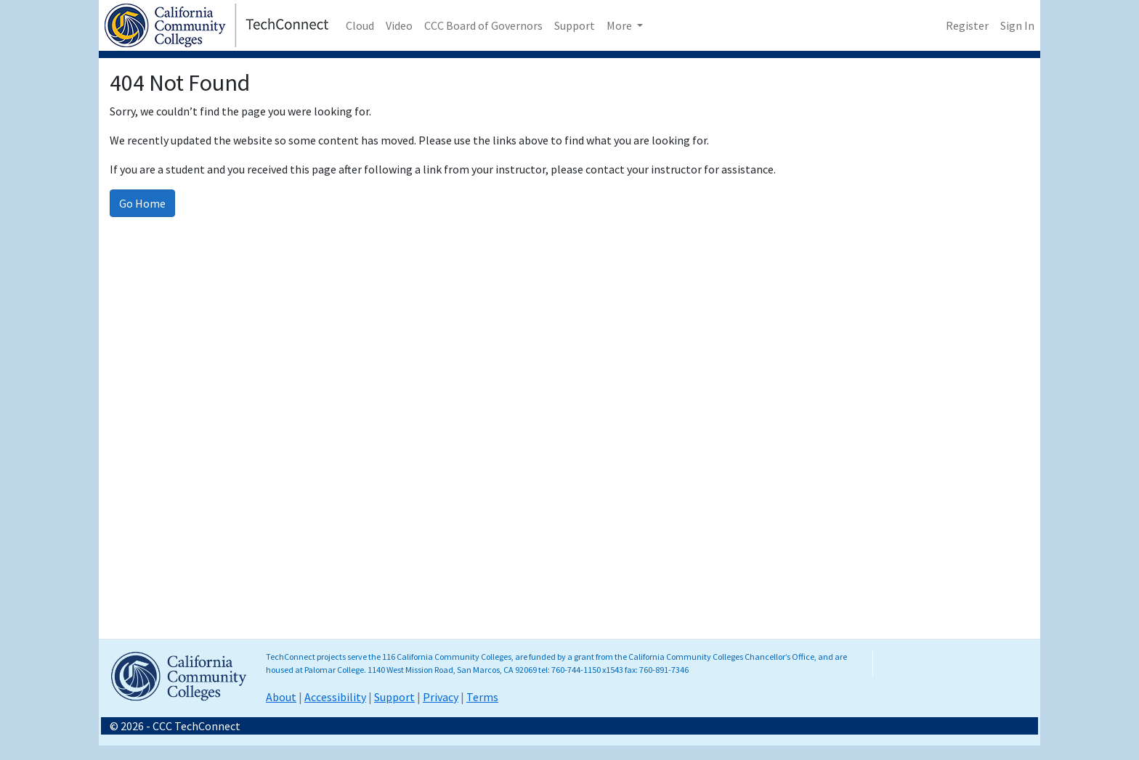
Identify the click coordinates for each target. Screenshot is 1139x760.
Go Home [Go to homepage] (142, 203)
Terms (482, 697)
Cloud (360, 25)
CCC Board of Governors (483, 25)
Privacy (440, 697)
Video (399, 25)
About (281, 697)
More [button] (620, 25)
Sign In (1017, 25)
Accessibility (335, 697)
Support (574, 25)
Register (967, 25)
